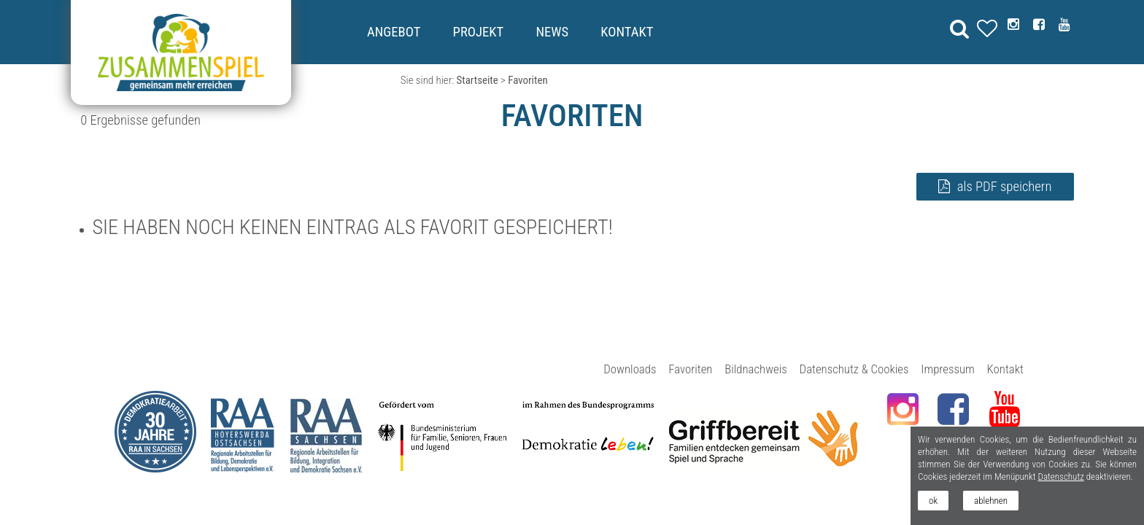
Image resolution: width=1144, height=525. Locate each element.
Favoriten (690, 369)
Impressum (948, 369)
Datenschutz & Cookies (854, 369)
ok (933, 500)
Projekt (478, 32)
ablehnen (991, 500)
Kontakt (626, 32)
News (552, 32)
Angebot (393, 32)
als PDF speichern (1004, 187)
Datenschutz (1060, 476)
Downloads (629, 369)
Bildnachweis (755, 369)
